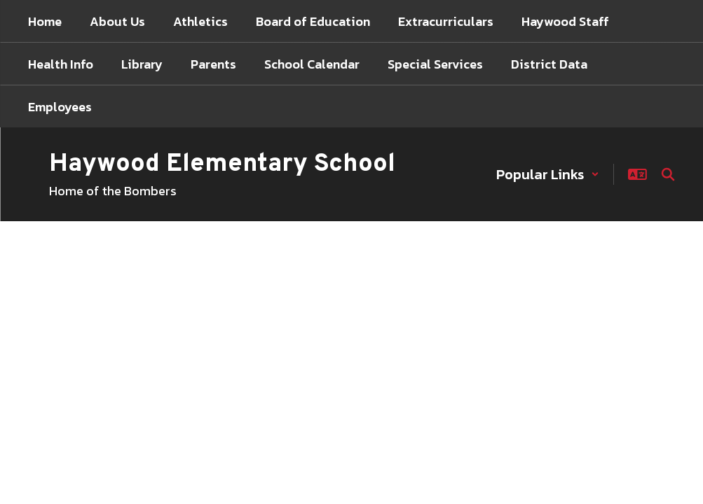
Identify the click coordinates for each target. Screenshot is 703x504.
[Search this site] (668, 174)
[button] (547, 174)
